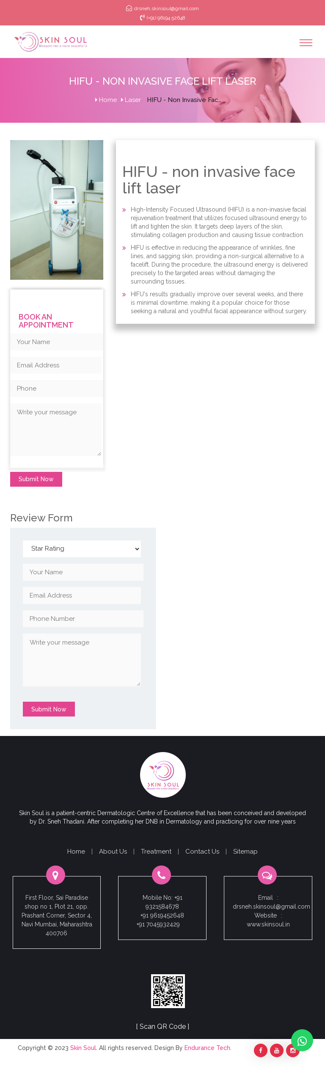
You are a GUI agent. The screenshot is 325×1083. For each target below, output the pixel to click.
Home (106, 100)
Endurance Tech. (208, 1047)
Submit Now (36, 479)
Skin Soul (83, 1047)
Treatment (156, 851)
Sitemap (245, 851)
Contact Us (202, 851)
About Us (113, 851)
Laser (131, 100)
